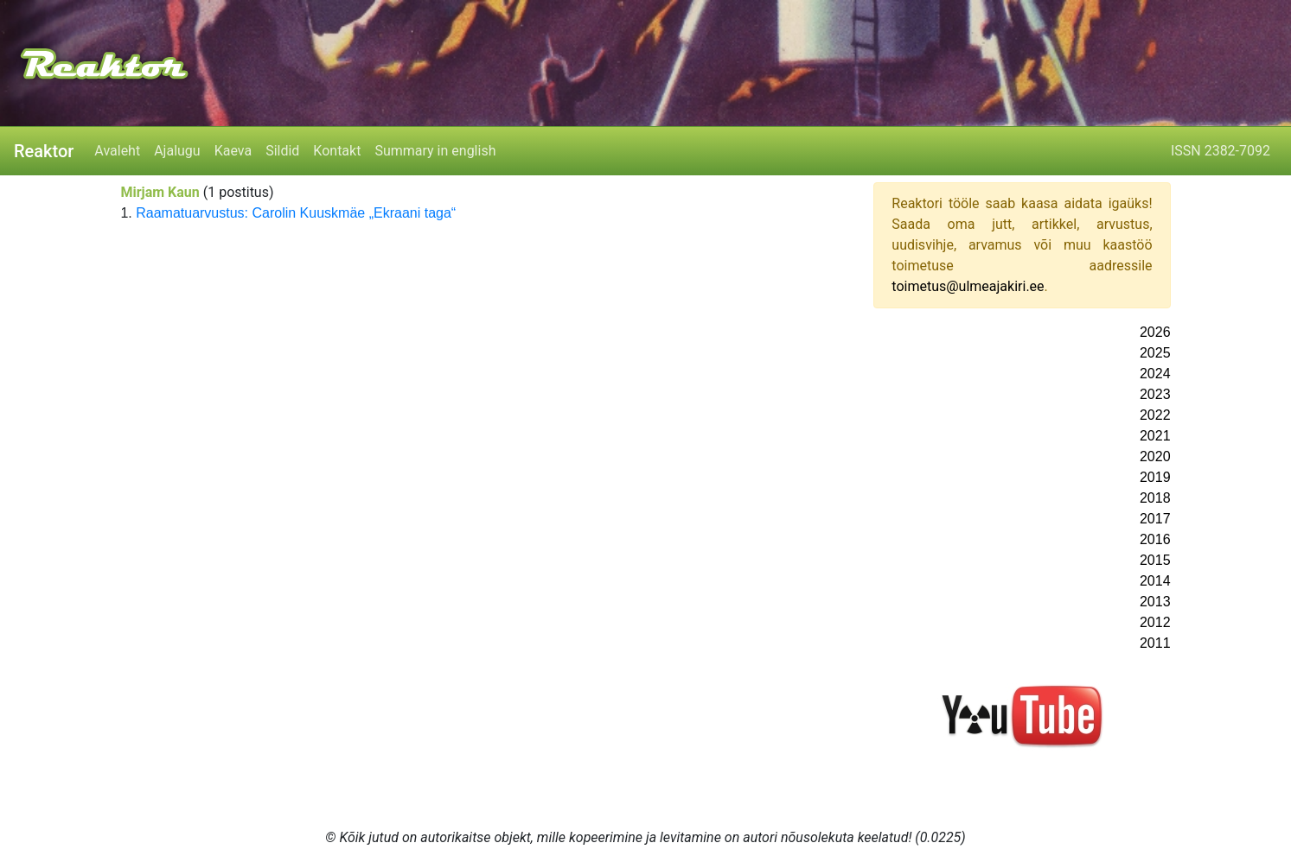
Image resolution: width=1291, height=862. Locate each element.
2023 (1155, 394)
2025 (1155, 352)
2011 (1155, 643)
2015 (1155, 560)
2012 (1155, 622)
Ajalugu (177, 151)
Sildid (282, 151)
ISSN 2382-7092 (1220, 151)
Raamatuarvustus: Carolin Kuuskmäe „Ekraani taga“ (296, 213)
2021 (1155, 435)
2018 (1155, 498)
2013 (1155, 601)
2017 (1155, 518)
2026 (1155, 332)
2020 (1155, 456)
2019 (1155, 477)
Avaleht (117, 151)
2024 (1155, 373)
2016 (1155, 539)
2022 (1155, 415)
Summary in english (434, 151)
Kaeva (233, 151)
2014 (1155, 581)
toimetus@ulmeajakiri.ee (968, 286)
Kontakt (337, 151)
